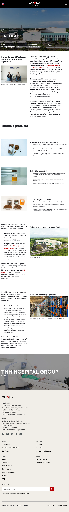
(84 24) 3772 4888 (10, 427)
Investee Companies (43, 462)
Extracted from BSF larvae (39, 181)
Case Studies (6, 469)
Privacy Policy (25, 493)
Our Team (5, 451)
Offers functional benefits (39, 162)
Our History (6, 444)
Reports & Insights (8, 472)
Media (4, 456)
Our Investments (8, 30)
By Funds (39, 444)
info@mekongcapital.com (16, 414)
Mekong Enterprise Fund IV (10, 47)
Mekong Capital (41, 459)
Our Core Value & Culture (11, 448)
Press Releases (7, 466)
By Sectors (39, 448)
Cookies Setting (62, 505)
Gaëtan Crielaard (39, 67)
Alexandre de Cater (53, 65)
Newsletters (6, 462)
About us (5, 441)
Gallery (4, 475)
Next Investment (7, 375)
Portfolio (39, 441)
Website (51, 45)
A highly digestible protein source (41, 153)
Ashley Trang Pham (34, 47)
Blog (3, 479)
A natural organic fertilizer (39, 210)
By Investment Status (43, 451)
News (4, 459)
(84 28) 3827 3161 (10, 412)
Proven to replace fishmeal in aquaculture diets (44, 157)
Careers (38, 456)
